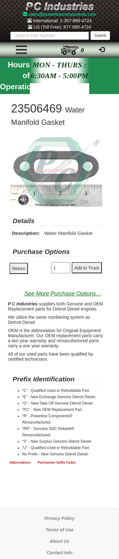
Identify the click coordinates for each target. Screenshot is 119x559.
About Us (59, 541)
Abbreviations (20, 462)
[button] (97, 143)
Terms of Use (59, 529)
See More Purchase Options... (62, 293)
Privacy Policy (59, 518)
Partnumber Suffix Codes (57, 462)
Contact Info (60, 552)
